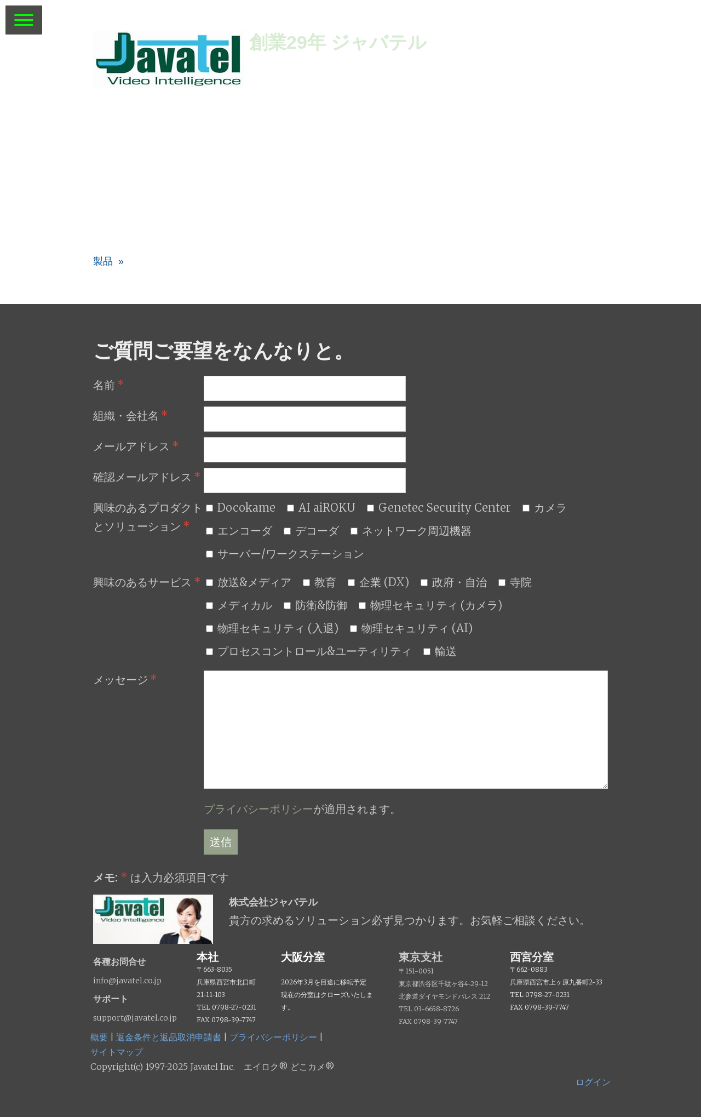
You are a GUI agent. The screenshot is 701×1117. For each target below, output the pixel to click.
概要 (99, 1037)
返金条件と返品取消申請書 (168, 1037)
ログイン (593, 1081)
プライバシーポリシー (258, 809)
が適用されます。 (302, 809)
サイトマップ (116, 1051)
